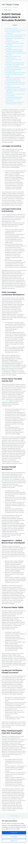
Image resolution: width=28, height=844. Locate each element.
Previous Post (14, 816)
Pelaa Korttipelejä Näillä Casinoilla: (15, 63)
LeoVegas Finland (7, 7)
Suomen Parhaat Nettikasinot (14, 36)
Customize (14, 836)
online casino (5, 401)
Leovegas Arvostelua (11, 28)
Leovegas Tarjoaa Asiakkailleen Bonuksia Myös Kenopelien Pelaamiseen (14, 99)
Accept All (14, 832)
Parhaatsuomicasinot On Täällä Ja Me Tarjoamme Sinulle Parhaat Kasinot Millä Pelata (16, 90)
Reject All (14, 840)
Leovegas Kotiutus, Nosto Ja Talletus (16, 72)
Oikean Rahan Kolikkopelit (13, 81)
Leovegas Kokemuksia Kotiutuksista (16, 30)
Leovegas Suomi (10, 71)
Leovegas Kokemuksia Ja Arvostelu (15, 82)
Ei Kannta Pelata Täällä (12, 41)
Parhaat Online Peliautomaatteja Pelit (16, 67)
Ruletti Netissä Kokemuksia (13, 69)
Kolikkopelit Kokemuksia (13, 87)
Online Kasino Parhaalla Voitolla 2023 (16, 35)
